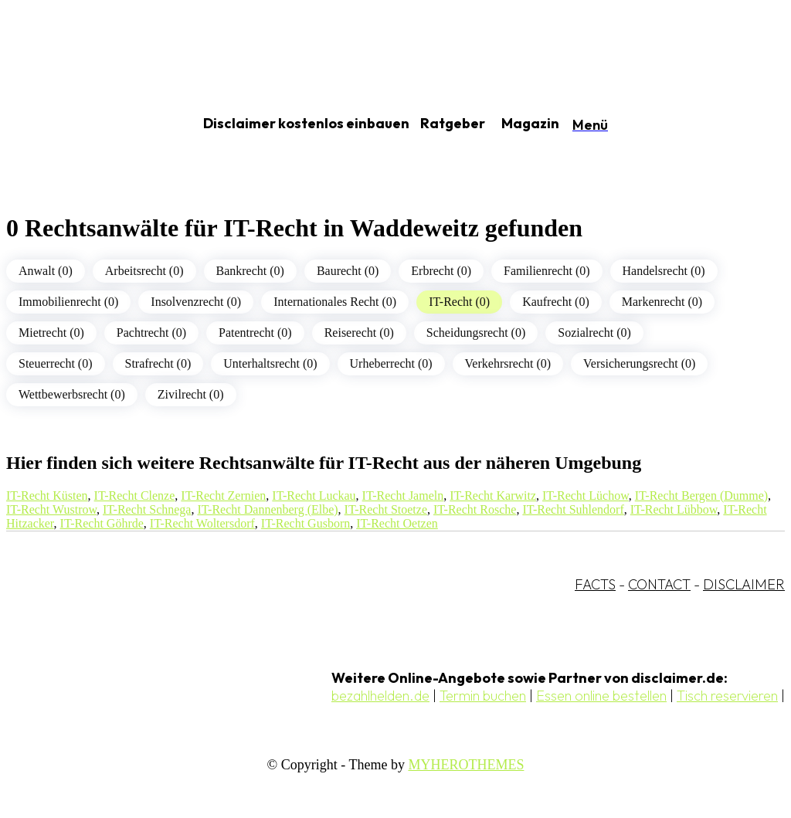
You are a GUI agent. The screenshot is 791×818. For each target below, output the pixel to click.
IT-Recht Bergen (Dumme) (701, 495)
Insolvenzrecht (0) (196, 301)
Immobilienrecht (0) (68, 301)
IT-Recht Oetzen (397, 523)
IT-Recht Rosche (474, 509)
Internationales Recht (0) (334, 301)
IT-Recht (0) (459, 301)
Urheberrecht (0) (391, 363)
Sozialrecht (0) (594, 332)
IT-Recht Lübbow (674, 509)
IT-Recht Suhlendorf (572, 509)
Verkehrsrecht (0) (508, 363)
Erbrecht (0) (441, 270)
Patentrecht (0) (255, 332)
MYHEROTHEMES (466, 764)
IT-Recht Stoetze (386, 509)
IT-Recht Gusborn (305, 523)
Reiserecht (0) (359, 332)
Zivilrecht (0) (191, 394)
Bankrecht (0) (250, 270)
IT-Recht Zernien (223, 495)
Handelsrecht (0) (664, 270)
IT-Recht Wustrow (51, 509)
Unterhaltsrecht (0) (270, 363)
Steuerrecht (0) (56, 363)
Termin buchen (483, 695)
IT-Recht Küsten (47, 495)
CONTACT (659, 584)
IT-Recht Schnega (147, 509)
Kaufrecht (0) (555, 301)
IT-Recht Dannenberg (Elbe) (267, 509)
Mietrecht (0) (51, 332)
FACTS (595, 584)
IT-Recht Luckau (313, 495)
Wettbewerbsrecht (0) (72, 394)
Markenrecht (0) (662, 301)
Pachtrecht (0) (151, 332)
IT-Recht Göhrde (102, 523)
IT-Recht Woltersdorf (202, 523)
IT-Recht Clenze (134, 495)
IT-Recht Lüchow (585, 495)
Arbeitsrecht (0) (144, 270)
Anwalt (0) (46, 270)
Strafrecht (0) (158, 363)
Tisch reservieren (727, 695)
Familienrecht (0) (547, 270)
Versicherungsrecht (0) (639, 363)
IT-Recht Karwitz (493, 495)
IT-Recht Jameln (403, 495)
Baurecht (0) (348, 270)
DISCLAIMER (744, 584)
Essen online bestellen (601, 695)
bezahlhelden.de (380, 695)
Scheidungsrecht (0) (475, 332)
